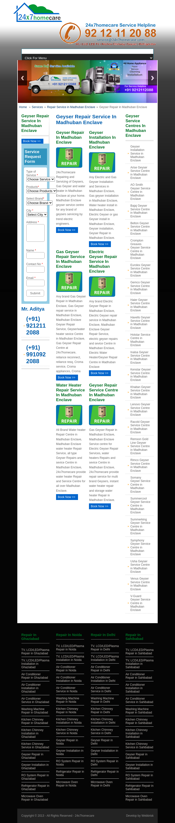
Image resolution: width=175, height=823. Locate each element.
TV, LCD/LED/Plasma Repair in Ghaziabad (35, 651)
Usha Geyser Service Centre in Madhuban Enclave (140, 566)
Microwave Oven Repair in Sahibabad (139, 798)
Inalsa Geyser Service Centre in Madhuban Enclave (140, 357)
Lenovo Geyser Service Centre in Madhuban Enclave (140, 409)
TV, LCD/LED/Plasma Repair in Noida (70, 647)
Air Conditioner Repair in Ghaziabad (34, 676)
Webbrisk (148, 815)
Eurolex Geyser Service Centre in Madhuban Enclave (140, 270)
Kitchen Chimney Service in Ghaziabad (35, 745)
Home (23, 107)
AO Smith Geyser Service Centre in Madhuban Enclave (140, 192)
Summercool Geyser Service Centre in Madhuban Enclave (140, 505)
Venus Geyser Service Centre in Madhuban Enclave (140, 584)
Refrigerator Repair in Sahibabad (140, 787)
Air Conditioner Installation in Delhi (103, 679)
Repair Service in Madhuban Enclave (71, 107)
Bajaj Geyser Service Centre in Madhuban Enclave (140, 211)
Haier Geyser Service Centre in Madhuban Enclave (140, 305)
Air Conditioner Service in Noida (66, 689)
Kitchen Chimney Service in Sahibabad (139, 745)
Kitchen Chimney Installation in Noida (69, 721)
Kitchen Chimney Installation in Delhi (103, 721)
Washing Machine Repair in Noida (67, 700)
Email (35, 284)
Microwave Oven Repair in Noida (67, 783)
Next (152, 78)
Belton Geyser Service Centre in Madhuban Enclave (140, 228)
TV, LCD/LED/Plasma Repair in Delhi (105, 647)
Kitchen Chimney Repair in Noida (67, 710)
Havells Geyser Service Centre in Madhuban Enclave (140, 323)
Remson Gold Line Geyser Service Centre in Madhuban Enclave (140, 446)
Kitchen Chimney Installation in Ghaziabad (32, 733)
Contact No (35, 270)
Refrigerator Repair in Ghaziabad (35, 787)
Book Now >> (32, 141)
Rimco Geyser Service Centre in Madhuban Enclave (140, 465)
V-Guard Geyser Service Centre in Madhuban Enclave (140, 603)
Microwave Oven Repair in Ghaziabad (34, 798)
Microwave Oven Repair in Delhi (102, 783)
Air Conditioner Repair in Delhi (100, 668)
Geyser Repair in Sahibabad (136, 756)
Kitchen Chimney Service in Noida (67, 731)
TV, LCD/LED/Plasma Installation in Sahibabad (140, 664)
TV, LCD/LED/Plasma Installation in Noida (70, 658)
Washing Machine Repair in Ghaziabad (34, 710)
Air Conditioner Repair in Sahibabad (139, 676)
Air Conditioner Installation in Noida (69, 679)
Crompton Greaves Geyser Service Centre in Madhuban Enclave (140, 249)
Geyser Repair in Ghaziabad (32, 756)
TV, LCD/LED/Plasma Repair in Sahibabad (140, 651)
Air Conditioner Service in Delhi (101, 689)
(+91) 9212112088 (36, 328)
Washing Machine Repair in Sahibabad (139, 710)
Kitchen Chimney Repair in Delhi (102, 710)
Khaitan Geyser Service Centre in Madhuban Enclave (140, 392)
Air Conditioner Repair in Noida (66, 668)
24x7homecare (84, 815)
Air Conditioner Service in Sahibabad (139, 700)
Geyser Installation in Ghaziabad (35, 766)
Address (35, 232)
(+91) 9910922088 (36, 357)
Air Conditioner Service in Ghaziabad (35, 700)
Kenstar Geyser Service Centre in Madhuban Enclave (140, 375)
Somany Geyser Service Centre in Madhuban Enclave (140, 484)
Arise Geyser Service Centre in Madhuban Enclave (140, 173)
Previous (22, 78)
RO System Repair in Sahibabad (139, 777)
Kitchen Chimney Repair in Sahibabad (139, 721)
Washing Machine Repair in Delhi (102, 700)
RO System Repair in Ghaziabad (35, 777)
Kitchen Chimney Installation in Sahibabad (137, 733)
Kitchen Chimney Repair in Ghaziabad (34, 721)
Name (35, 257)
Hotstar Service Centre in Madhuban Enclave (140, 340)
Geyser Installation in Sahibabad (139, 766)
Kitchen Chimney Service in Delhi (102, 731)
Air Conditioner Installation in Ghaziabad (31, 688)
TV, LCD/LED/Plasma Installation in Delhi (105, 658)
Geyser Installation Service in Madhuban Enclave (137, 153)
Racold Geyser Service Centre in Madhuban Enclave (140, 427)
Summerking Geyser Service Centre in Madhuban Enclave (140, 526)
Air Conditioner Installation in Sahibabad (135, 688)
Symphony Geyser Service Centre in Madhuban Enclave (140, 547)
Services (37, 107)
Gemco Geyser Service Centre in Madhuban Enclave (140, 288)
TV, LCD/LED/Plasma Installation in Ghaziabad (35, 664)
